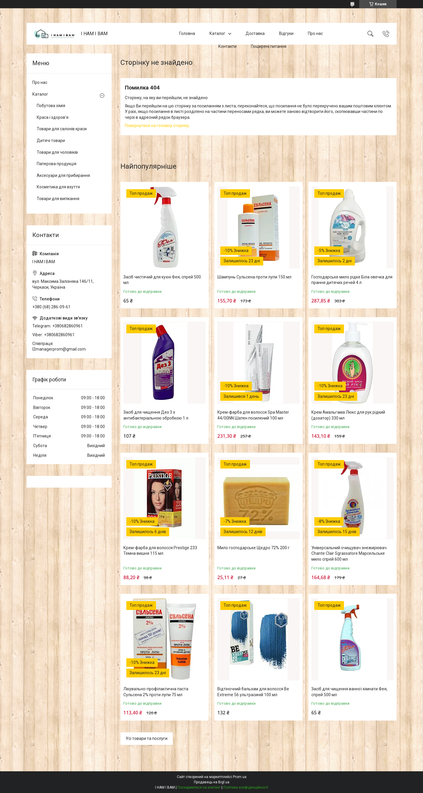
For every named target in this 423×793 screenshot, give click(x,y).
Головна (187, 33)
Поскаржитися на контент (199, 787)
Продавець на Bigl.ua (211, 782)
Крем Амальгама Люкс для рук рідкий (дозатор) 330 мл (348, 415)
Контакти (227, 46)
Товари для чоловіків (57, 152)
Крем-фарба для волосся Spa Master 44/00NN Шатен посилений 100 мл (253, 415)
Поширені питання (268, 46)
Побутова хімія (51, 105)
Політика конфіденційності (245, 787)
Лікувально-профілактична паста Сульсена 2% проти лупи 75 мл (155, 692)
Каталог (217, 33)
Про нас (315, 33)
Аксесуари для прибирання (63, 175)
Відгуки (286, 33)
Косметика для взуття (58, 187)
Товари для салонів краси (62, 128)
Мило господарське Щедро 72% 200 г (253, 547)
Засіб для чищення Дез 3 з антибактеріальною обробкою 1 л (155, 415)
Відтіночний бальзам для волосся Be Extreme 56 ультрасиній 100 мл (253, 692)
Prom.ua (239, 777)
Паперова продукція (56, 163)
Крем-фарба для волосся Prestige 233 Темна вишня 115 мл (160, 550)
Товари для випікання (58, 198)
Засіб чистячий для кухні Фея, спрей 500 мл (162, 280)
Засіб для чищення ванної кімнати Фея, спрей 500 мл (349, 692)
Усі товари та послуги (146, 738)
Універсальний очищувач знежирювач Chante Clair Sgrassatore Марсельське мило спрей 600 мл (349, 553)
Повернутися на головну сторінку (157, 125)
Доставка (255, 33)
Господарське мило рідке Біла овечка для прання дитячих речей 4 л (351, 280)
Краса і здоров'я (52, 117)
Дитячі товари (51, 140)
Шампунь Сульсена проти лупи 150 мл (254, 277)
